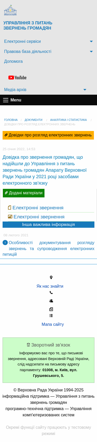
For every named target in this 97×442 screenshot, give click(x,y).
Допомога (13, 61)
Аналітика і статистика (68, 119)
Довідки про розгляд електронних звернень (39, 124)
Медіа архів (15, 89)
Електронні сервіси (22, 41)
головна (11, 119)
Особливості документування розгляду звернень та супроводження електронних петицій (48, 248)
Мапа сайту (51, 324)
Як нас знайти (50, 286)
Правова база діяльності (27, 51)
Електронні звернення (37, 207)
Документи (33, 119)
